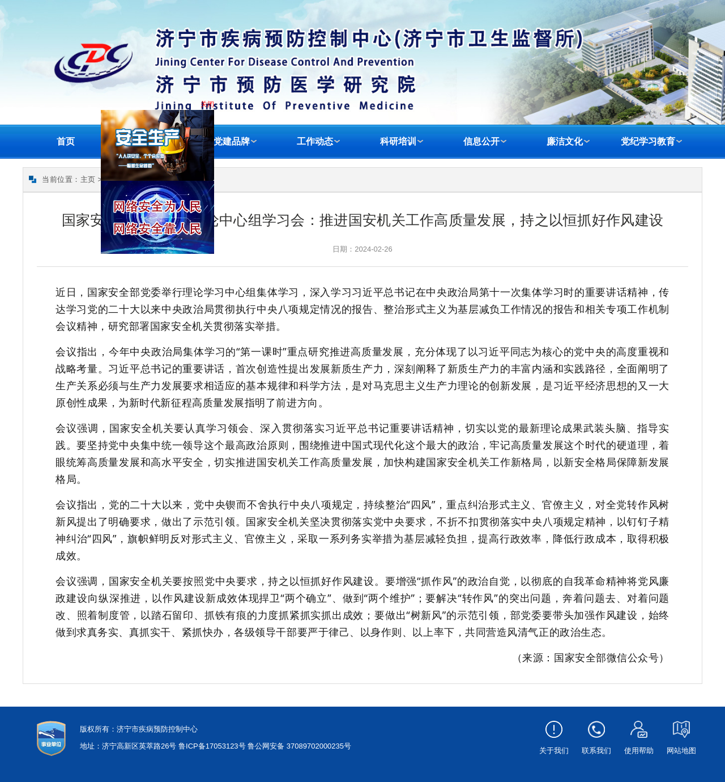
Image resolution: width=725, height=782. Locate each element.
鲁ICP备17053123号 (212, 746)
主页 (88, 179)
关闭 (208, 105)
